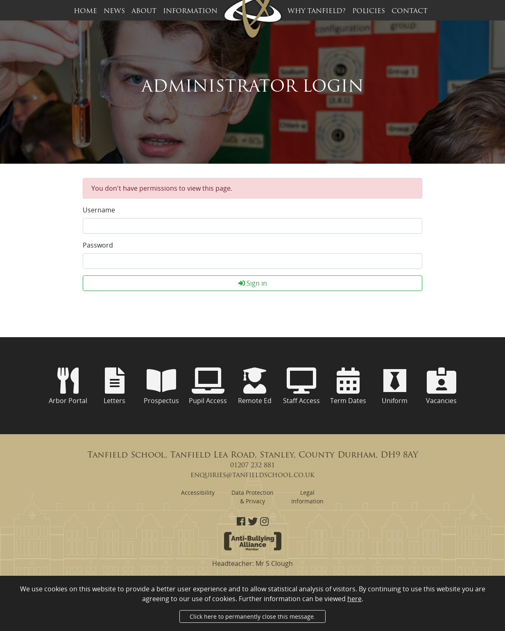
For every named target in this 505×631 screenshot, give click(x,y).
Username (99, 209)
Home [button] (85, 11)
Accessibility (198, 492)
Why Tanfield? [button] (317, 11)
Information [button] (190, 11)
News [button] (114, 11)
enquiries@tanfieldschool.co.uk (252, 475)
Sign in (252, 283)
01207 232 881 (252, 465)
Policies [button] (368, 11)
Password (98, 245)
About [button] (143, 11)
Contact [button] (410, 11)
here (354, 598)
